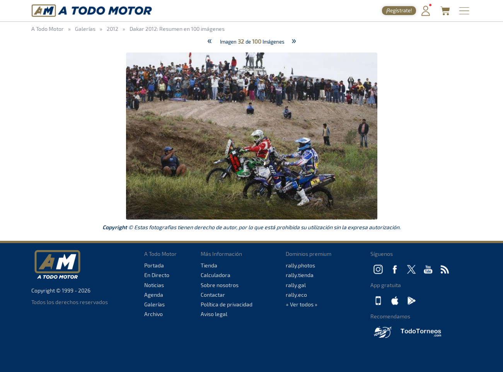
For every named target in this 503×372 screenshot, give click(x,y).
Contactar (213, 294)
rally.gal (296, 285)
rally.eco (296, 294)
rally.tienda (300, 275)
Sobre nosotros (220, 285)
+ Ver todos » (301, 304)
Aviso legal (214, 314)
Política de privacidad (226, 304)
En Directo (156, 275)
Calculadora (215, 275)
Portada (154, 265)
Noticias (154, 285)
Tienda (209, 265)
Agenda (153, 294)
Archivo (153, 314)
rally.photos (300, 265)
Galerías (154, 304)
